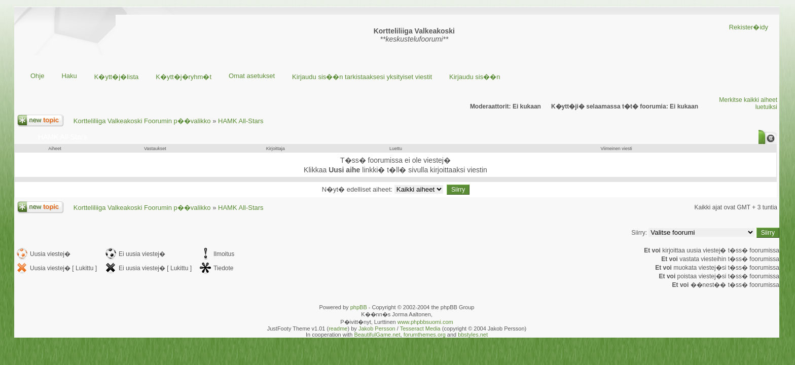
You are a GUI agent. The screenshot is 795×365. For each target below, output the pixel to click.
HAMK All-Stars (241, 121)
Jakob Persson (376, 328)
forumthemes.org (425, 335)
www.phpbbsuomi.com (425, 322)
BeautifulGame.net (377, 335)
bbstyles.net (473, 335)
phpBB (358, 307)
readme (338, 328)
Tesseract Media (420, 328)
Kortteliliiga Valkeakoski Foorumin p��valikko (142, 121)
